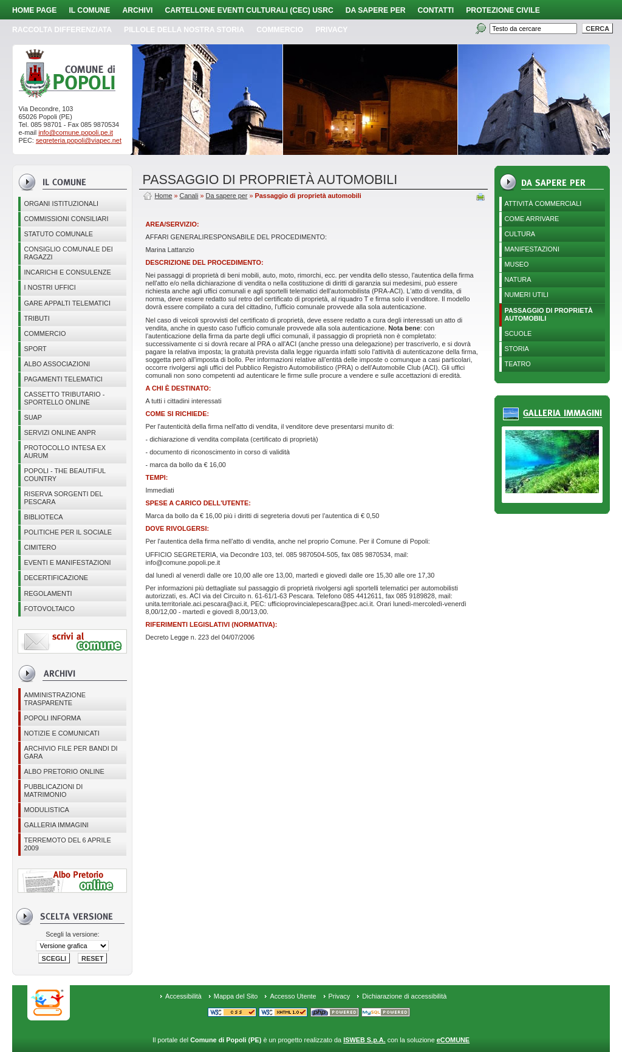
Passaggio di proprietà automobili (549, 314)
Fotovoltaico (49, 608)
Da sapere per (376, 10)
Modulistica (46, 809)
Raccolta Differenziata (62, 30)
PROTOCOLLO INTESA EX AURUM (65, 451)
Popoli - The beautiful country (65, 474)
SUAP (33, 417)
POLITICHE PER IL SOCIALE (68, 532)
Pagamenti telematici (63, 379)
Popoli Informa (52, 718)
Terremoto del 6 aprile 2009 (67, 844)
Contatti (436, 10)
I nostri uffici (49, 287)
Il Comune (89, 10)
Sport (35, 348)
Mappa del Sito (236, 996)
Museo (517, 264)
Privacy (339, 996)
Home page (34, 10)
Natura (518, 279)
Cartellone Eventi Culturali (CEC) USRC (249, 10)
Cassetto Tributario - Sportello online (64, 398)
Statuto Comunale (58, 233)
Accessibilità (183, 996)
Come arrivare (532, 218)
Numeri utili (527, 294)
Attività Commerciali (543, 203)
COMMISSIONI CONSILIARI (66, 218)
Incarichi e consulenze (67, 272)
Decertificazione (56, 577)
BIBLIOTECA (43, 517)
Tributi (36, 318)
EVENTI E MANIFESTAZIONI (67, 562)
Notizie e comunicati (61, 733)
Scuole (518, 333)
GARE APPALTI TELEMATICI (67, 303)
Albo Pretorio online (64, 771)
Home (163, 195)
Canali (189, 195)
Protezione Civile (503, 10)
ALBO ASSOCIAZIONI (57, 363)
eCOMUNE (453, 1039)
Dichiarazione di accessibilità (404, 996)
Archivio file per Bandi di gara (70, 752)
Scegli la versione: (72, 934)
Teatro (518, 363)
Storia (517, 348)
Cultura (520, 233)
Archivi (137, 10)
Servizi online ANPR (59, 432)
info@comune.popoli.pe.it (75, 132)
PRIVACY (331, 30)
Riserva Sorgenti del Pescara (63, 497)
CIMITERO (40, 547)
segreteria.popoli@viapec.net (78, 140)
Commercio (279, 30)
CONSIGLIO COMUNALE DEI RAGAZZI (68, 253)
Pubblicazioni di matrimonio (53, 790)
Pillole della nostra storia (184, 30)
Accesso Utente (293, 996)
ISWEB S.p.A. (364, 1039)
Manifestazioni (532, 249)
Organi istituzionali (61, 203)
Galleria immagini (56, 824)
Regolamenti (48, 593)
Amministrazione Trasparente (55, 698)
